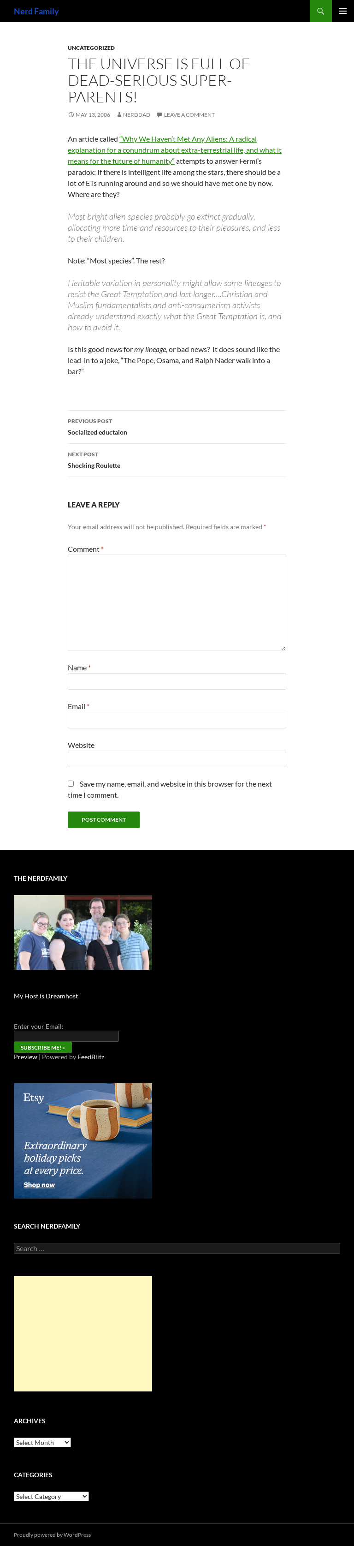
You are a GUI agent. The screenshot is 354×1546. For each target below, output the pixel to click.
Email (78, 706)
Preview (25, 1057)
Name (79, 667)
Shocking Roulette (177, 459)
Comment (86, 548)
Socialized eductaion (177, 426)
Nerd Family (36, 11)
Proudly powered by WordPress (52, 1534)
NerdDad (136, 114)
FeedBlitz (90, 1057)
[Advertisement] (83, 1333)
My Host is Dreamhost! (47, 996)
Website (81, 744)
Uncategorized (91, 47)
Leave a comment (189, 114)
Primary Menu (343, 11)
